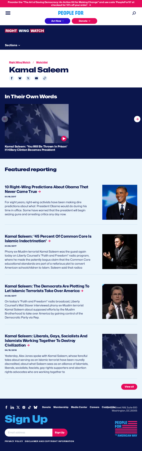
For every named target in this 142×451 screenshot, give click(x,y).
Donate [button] (83, 21)
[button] (44, 78)
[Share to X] (28, 78)
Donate (46, 407)
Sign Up (59, 432)
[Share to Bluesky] (20, 78)
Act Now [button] (56, 21)
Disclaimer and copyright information (49, 441)
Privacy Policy (14, 441)
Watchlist (42, 62)
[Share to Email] (36, 78)
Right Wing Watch (19, 62)
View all (129, 386)
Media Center (79, 407)
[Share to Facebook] (11, 78)
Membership (60, 407)
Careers (94, 407)
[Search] (134, 13)
